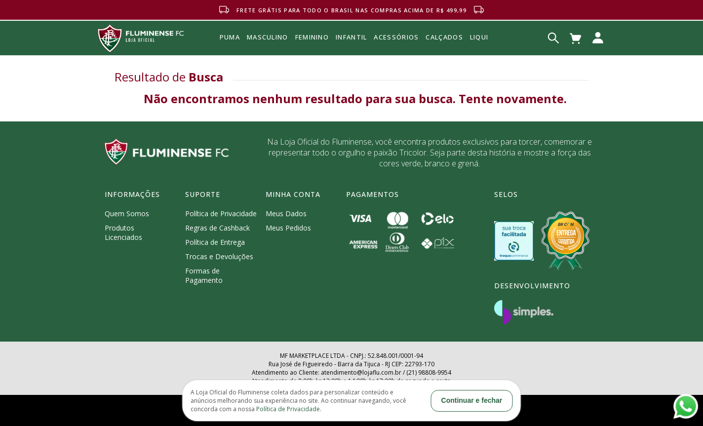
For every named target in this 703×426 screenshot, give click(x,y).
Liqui (479, 37)
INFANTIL (351, 37)
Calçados (444, 37)
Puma (230, 48)
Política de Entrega (215, 242)
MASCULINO (267, 37)
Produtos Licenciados (123, 232)
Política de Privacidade (221, 213)
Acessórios (396, 59)
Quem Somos (127, 213)
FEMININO (312, 37)
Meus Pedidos (288, 227)
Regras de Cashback (217, 227)
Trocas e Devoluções (219, 256)
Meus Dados (286, 213)
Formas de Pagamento (204, 275)
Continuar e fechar (472, 400)
